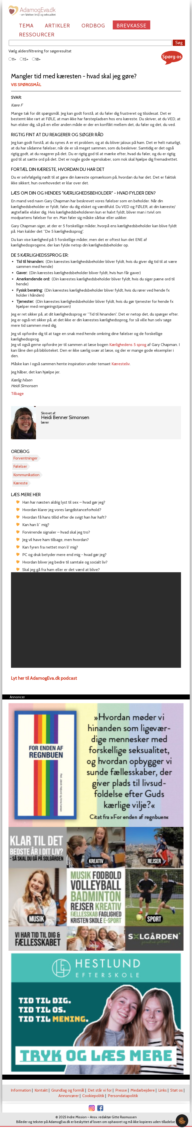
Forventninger (25, 458)
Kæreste (20, 483)
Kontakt (41, 1090)
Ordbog (93, 25)
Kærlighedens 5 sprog (127, 344)
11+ (12, 59)
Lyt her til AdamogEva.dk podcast (44, 678)
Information (21, 1090)
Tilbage (17, 393)
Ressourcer (36, 34)
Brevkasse (131, 25)
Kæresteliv (121, 363)
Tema (26, 25)
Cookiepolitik (93, 1095)
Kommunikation (26, 474)
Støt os (176, 1090)
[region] (96, 620)
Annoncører (68, 1095)
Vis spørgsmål (26, 84)
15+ (24, 59)
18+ (36, 59)
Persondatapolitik (123, 1095)
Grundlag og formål (67, 1090)
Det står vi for (100, 1090)
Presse (121, 1090)
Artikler (57, 25)
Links (162, 1090)
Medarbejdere (142, 1090)
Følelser (20, 466)
